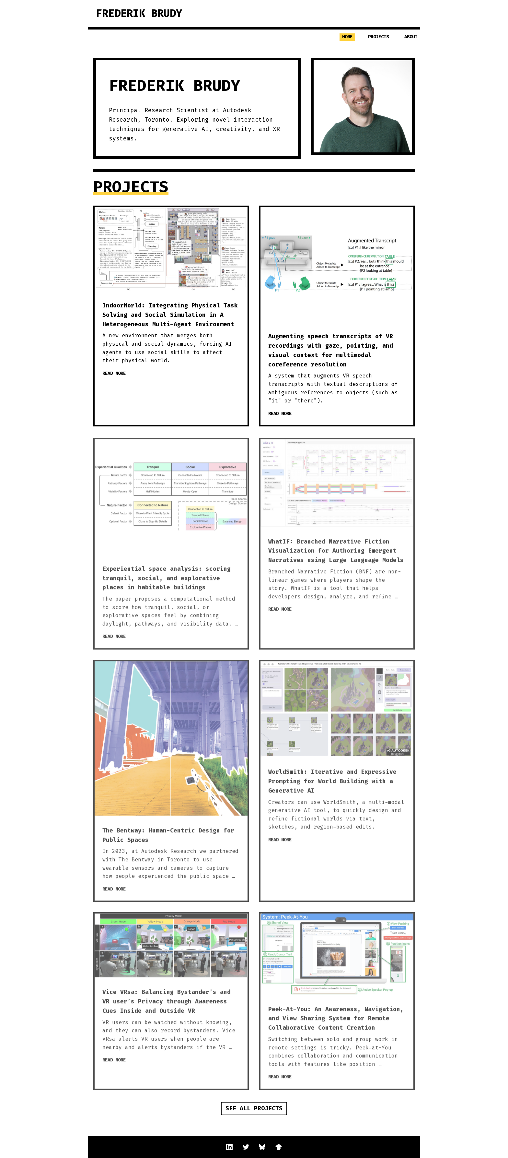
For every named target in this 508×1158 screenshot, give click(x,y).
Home (347, 37)
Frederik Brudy (139, 13)
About (410, 37)
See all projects (254, 1108)
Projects (378, 37)
